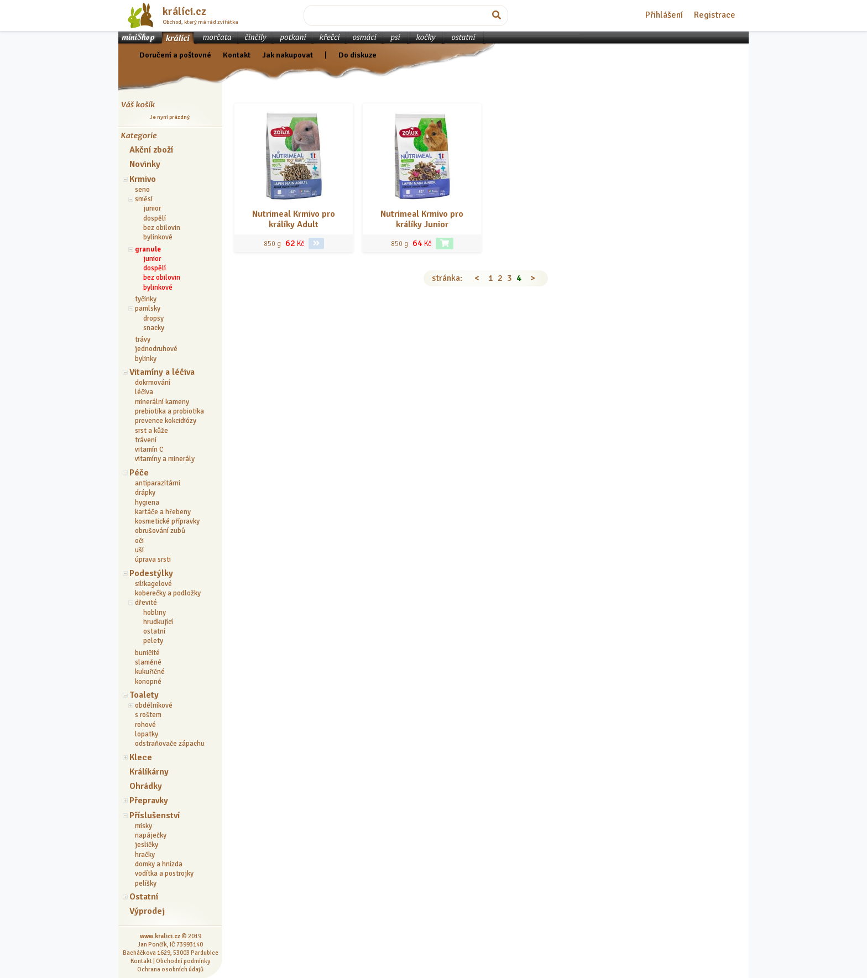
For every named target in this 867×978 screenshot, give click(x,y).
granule (148, 249)
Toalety (144, 694)
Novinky (144, 164)
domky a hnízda (158, 864)
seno (142, 189)
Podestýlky (151, 573)
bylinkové (158, 237)
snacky (153, 327)
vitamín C (149, 449)
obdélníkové (154, 705)
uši (139, 550)
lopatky (146, 734)
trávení (145, 440)
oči (139, 540)
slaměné (148, 662)
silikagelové (153, 583)
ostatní (154, 631)
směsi (144, 199)
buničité (147, 652)
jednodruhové (156, 348)
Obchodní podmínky (183, 961)
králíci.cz (184, 11)
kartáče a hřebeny (163, 512)
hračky (145, 854)
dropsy (153, 318)
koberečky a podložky (168, 593)
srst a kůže (151, 430)
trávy (142, 339)
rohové (145, 724)
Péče (139, 472)
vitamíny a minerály (165, 458)
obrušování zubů (160, 530)
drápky (145, 492)
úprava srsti (153, 559)
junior (152, 208)
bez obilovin (161, 227)
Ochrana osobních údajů (170, 969)
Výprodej (147, 911)
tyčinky (145, 299)
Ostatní (143, 896)
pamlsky (147, 308)
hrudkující (158, 622)
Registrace (714, 14)
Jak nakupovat (287, 55)
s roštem (148, 714)
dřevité (146, 602)
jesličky (146, 844)
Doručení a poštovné (175, 55)
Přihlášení (664, 14)
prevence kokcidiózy (165, 420)
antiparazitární (157, 483)
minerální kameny (162, 402)
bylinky (145, 358)
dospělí (154, 218)
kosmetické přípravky (167, 521)
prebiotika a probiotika (169, 411)
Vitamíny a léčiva (162, 372)
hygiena (147, 502)
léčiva (144, 392)
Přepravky (148, 800)
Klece (140, 757)
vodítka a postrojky (164, 873)
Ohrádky (145, 786)
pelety (153, 640)
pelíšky (145, 883)
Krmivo (142, 179)
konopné (148, 681)
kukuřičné (150, 671)
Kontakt (236, 55)
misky (143, 826)
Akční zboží (151, 149)
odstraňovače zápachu (170, 743)
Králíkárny (149, 771)
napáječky (150, 835)
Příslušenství (154, 815)
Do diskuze (357, 55)
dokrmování (152, 382)
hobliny (154, 612)
